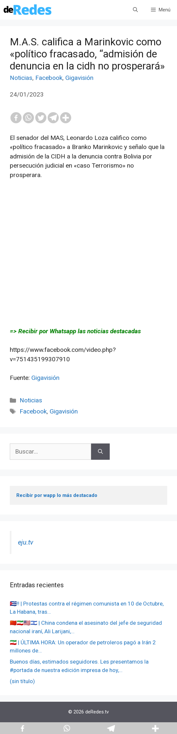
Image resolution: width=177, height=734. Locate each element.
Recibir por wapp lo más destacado (56, 495)
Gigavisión (79, 78)
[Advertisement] (88, 253)
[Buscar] (100, 451)
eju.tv (25, 542)
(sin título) (22, 681)
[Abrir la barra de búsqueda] (135, 10)
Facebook (48, 78)
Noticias (21, 78)
